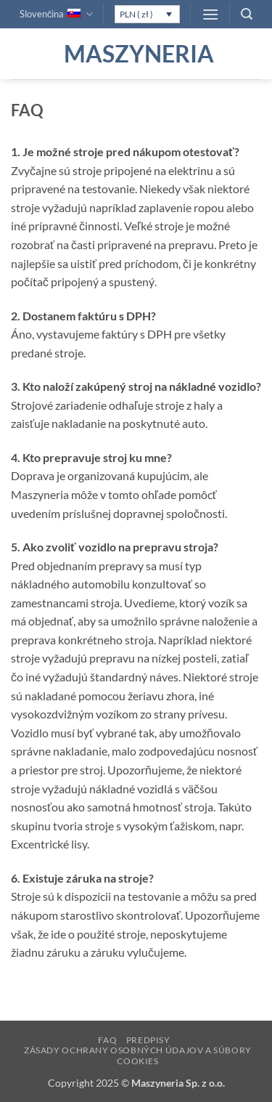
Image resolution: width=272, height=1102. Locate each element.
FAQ (107, 1039)
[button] (210, 14)
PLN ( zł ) (136, 14)
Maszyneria (136, 53)
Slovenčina (56, 14)
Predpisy (148, 1039)
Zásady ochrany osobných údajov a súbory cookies (138, 1055)
